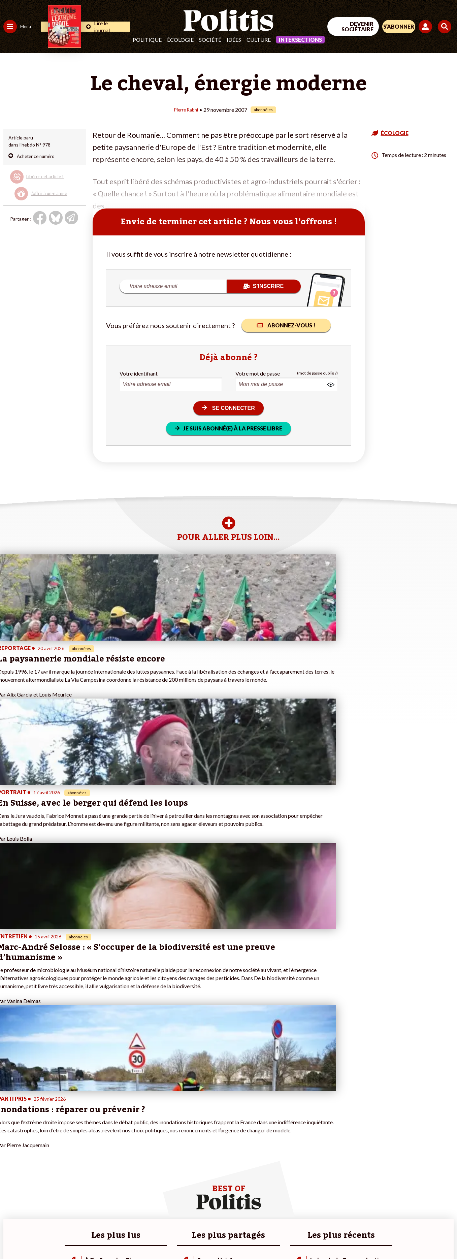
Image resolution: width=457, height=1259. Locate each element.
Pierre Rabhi (186, 109)
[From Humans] (379, 1219)
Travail (35, 1123)
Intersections (300, 39)
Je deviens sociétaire (79, 1137)
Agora (9, 1123)
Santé (34, 1144)
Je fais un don (71, 1130)
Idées (234, 39)
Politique (147, 39)
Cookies (266, 1235)
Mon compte (70, 1172)
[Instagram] (435, 1204)
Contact (12, 1235)
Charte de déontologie (98, 1235)
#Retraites (121, 1144)
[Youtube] (413, 1204)
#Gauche (119, 1137)
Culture (259, 39)
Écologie (180, 39)
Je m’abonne (70, 1144)
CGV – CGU (143, 1235)
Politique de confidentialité (194, 1235)
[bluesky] (392, 1204)
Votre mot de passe (257, 373)
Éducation (39, 1137)
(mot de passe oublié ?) (317, 373)
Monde (10, 1165)
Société (210, 39)
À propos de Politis (77, 1165)
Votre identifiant (139, 373)
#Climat (118, 1123)
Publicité (240, 1235)
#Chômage (121, 1151)
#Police (118, 1130)
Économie (38, 1130)
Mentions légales (47, 1235)
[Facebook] (371, 1204)
